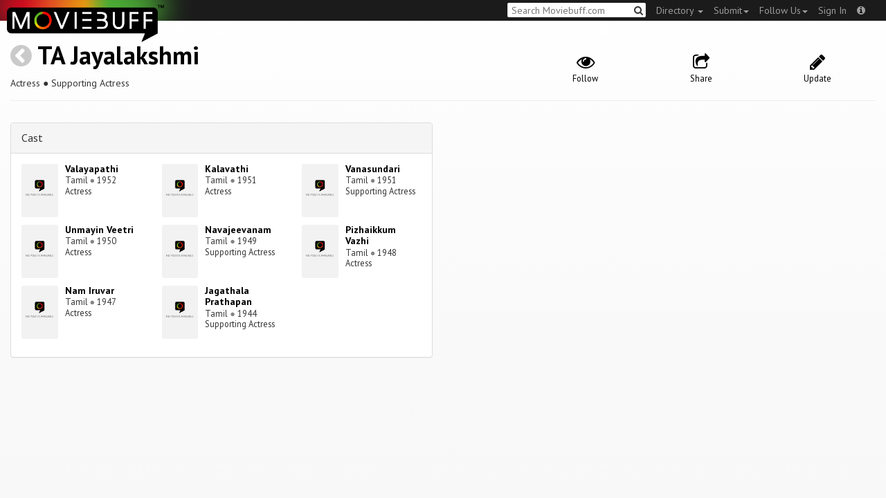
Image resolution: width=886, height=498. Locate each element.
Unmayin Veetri (99, 229)
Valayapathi (91, 169)
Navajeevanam (238, 229)
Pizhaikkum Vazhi (370, 235)
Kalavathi (226, 169)
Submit (731, 10)
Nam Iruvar (89, 290)
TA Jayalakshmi (118, 55)
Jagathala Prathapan (228, 296)
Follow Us (783, 10)
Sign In (832, 10)
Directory (679, 10)
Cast (32, 138)
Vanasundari (372, 169)
